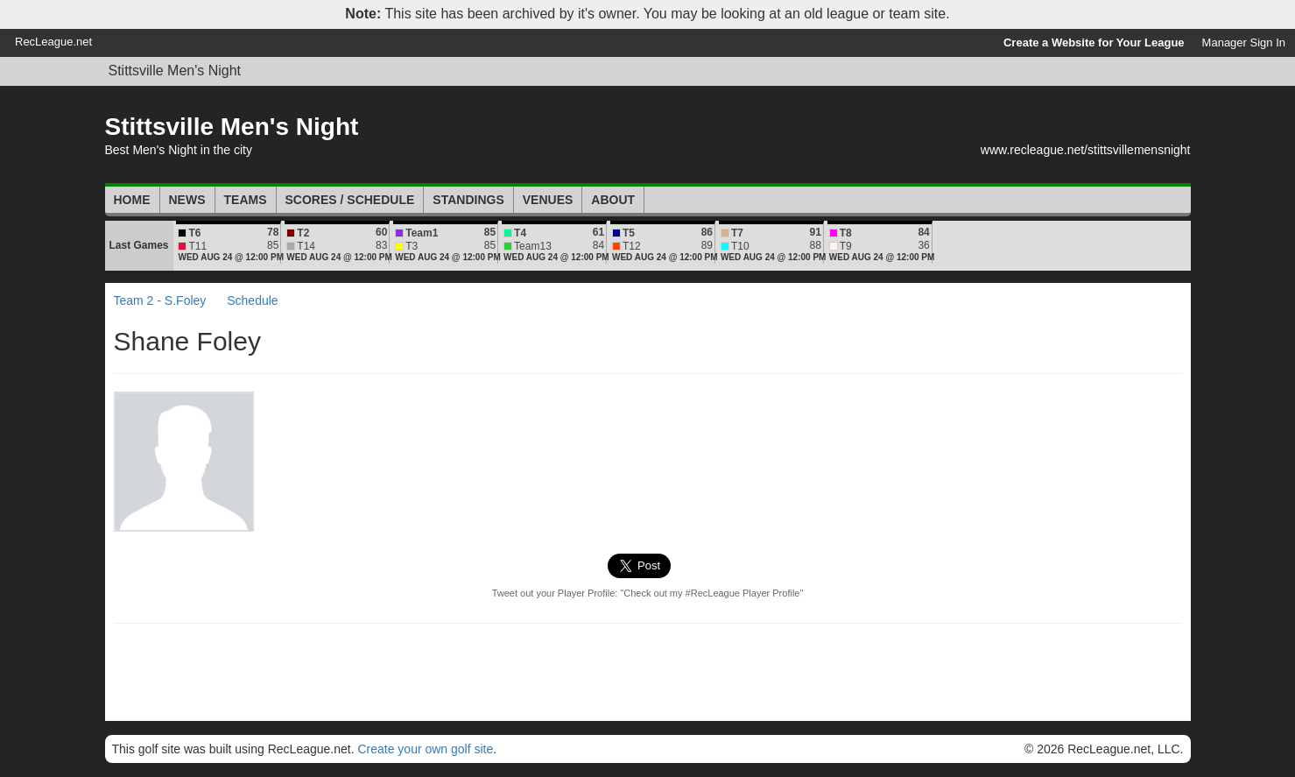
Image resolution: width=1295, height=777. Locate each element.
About (613, 200)
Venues (548, 200)
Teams (245, 200)
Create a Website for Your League (1094, 42)
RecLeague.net (53, 41)
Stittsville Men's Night (175, 70)
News (187, 200)
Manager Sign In (1243, 42)
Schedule (252, 300)
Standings (468, 200)
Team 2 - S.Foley (160, 300)
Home (132, 200)
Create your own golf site (425, 749)
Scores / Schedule (350, 200)
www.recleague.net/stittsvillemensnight (1086, 150)
